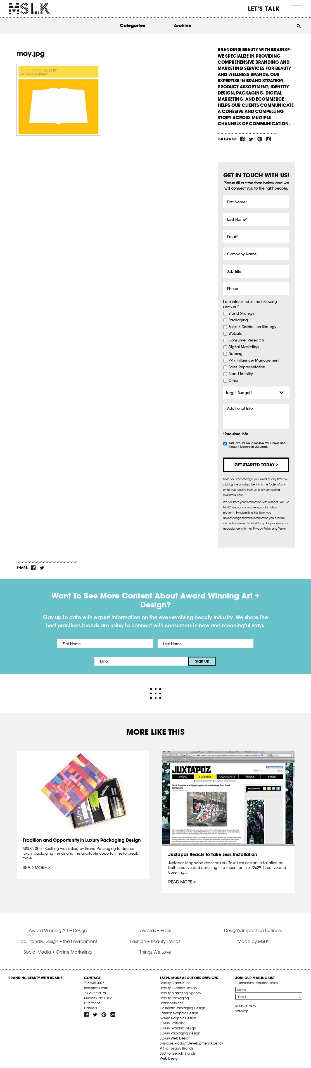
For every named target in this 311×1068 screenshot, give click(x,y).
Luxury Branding (172, 1023)
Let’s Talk (264, 9)
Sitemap (241, 1011)
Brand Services (171, 1003)
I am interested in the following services (250, 304)
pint (259, 139)
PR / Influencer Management (254, 360)
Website (235, 333)
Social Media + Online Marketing (58, 952)
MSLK (29, 8)
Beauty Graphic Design (178, 988)
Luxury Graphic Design (178, 1028)
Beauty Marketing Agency (180, 993)
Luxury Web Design (175, 1038)
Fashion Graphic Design (179, 1013)
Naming (236, 354)
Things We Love (155, 952)
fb (242, 139)
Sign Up (202, 661)
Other (233, 380)
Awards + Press (155, 930)
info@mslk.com (96, 988)
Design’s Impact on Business (253, 930)
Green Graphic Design (178, 1018)
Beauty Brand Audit (175, 983)
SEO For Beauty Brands (177, 1053)
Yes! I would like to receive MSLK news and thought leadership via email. (257, 445)
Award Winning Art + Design (58, 930)
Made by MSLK (253, 941)
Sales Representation (247, 367)
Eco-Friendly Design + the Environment (57, 941)
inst (268, 139)
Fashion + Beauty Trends (155, 941)
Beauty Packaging (174, 998)
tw (251, 139)
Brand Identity (241, 374)
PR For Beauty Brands (176, 1048)
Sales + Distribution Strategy (252, 327)
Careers (90, 1008)
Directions (92, 1003)
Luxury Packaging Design (180, 1033)
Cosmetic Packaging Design (182, 1008)
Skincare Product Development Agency (191, 1043)
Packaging (238, 320)
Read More (35, 868)
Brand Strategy (241, 313)
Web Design (169, 1058)
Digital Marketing (244, 347)
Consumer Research (246, 340)
